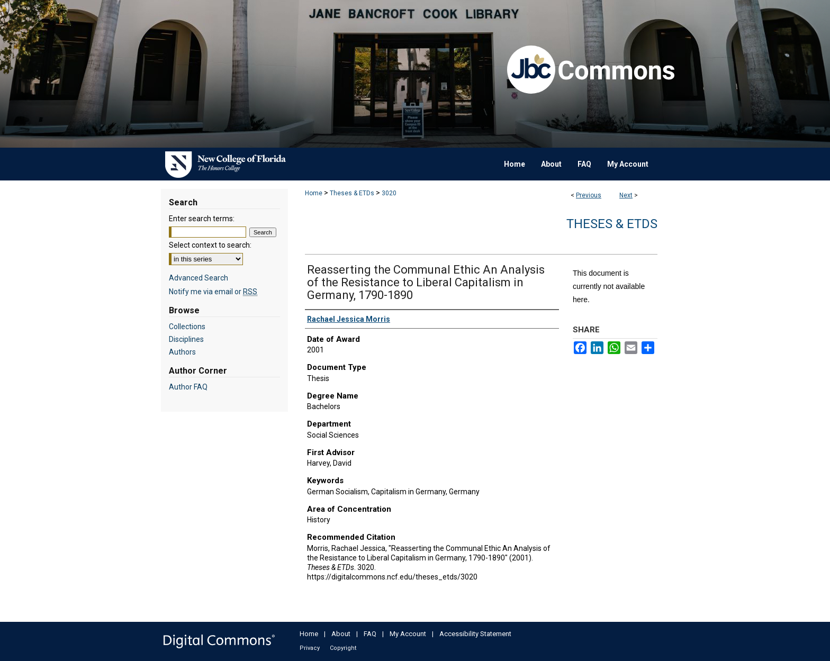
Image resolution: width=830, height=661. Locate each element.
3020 (389, 193)
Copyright (343, 648)
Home (313, 193)
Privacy (310, 648)
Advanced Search (198, 278)
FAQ (370, 634)
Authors (182, 352)
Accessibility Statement (475, 634)
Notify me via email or (213, 291)
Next (626, 195)
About (340, 634)
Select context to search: (210, 245)
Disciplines (186, 339)
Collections (187, 326)
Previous (588, 195)
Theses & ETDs (352, 193)
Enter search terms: (201, 218)
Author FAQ (188, 387)
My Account (408, 634)
